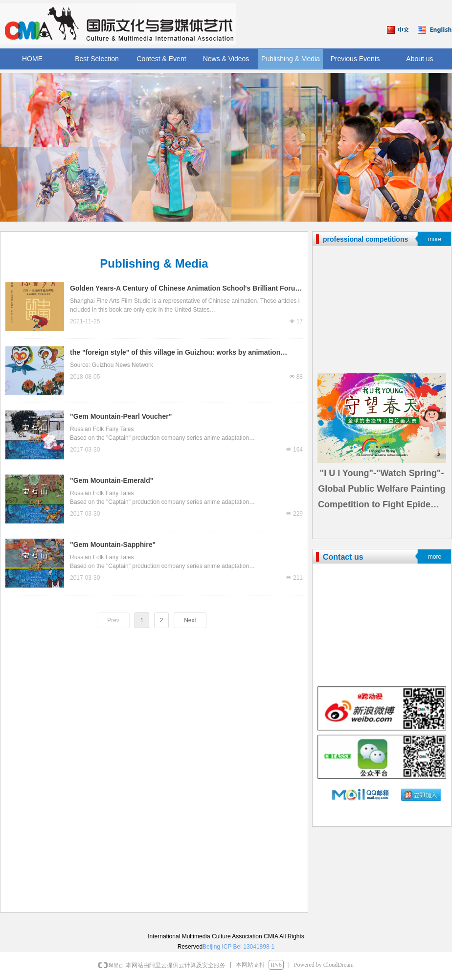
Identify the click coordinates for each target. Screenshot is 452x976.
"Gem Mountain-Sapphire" (113, 544)
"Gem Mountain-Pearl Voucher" (121, 416)
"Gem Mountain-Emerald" (111, 480)
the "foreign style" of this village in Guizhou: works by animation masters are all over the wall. (175, 353)
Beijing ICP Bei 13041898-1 (238, 946)
